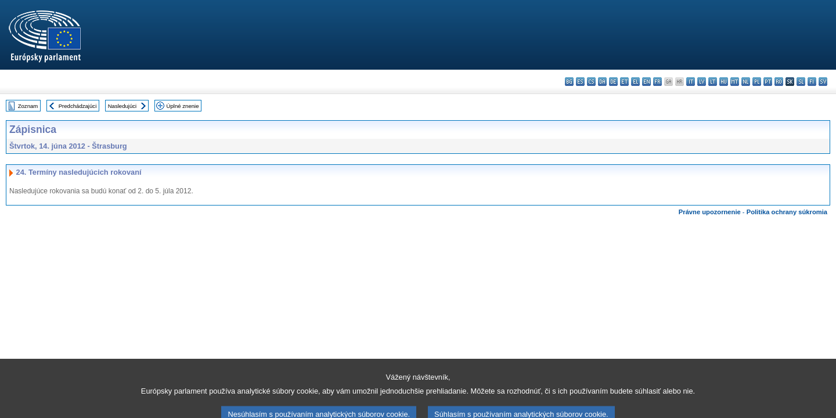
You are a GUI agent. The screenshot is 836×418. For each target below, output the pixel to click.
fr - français (657, 81)
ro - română (778, 81)
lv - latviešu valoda (701, 81)
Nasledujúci (122, 106)
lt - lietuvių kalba (712, 81)
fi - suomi (812, 81)
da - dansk (602, 81)
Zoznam (28, 106)
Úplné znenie (183, 106)
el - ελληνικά (635, 81)
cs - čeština (591, 81)
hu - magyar (723, 81)
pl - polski (756, 81)
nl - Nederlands (745, 81)
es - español (580, 81)
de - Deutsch (613, 81)
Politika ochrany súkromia (787, 211)
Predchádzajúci (78, 106)
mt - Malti (734, 81)
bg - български (569, 81)
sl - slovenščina (801, 81)
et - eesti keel (624, 81)
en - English (646, 81)
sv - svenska (823, 81)
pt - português (767, 81)
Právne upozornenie (710, 211)
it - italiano (690, 81)
